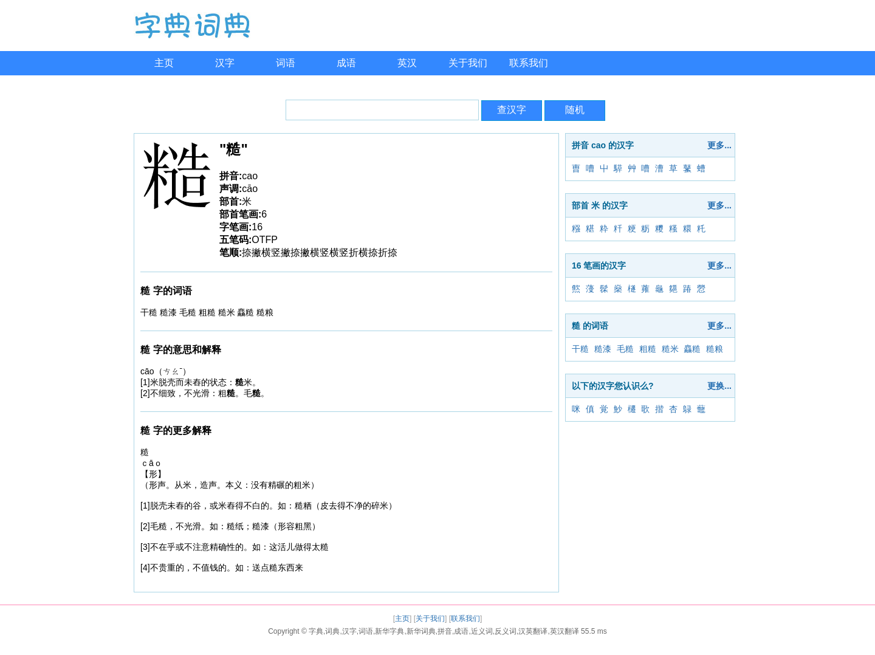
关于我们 (467, 63)
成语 (346, 63)
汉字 (225, 63)
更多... (719, 145)
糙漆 (602, 349)
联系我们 (528, 63)
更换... (719, 386)
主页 (164, 63)
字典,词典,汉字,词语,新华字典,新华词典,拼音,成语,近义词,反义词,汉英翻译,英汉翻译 (444, 631)
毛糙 (625, 349)
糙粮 (714, 349)
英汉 (407, 63)
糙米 (670, 349)
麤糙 (692, 349)
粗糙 (647, 349)
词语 (285, 63)
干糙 (580, 349)
